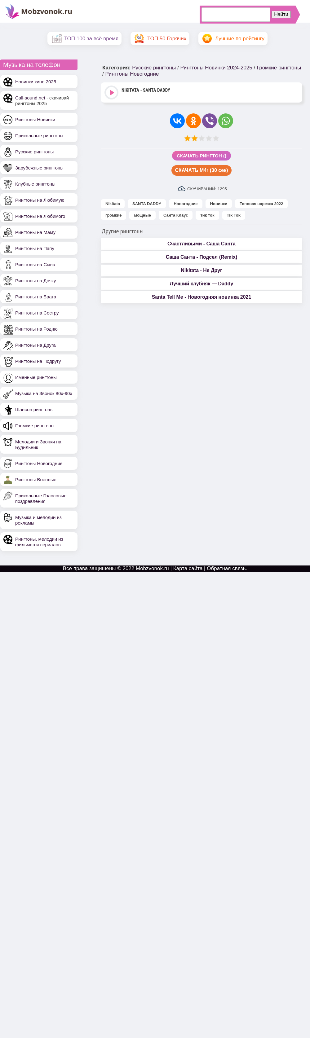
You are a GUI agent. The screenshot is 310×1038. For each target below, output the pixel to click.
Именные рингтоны (36, 377)
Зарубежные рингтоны (39, 167)
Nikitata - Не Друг (201, 270)
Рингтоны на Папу (34, 248)
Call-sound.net (30, 97)
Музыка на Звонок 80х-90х (43, 393)
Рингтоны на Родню (36, 329)
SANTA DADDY (146, 203)
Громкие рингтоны (34, 425)
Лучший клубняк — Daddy (201, 283)
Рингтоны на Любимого (40, 216)
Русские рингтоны (34, 151)
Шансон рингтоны (34, 409)
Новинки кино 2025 (35, 81)
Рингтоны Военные (35, 479)
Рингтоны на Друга (35, 345)
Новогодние (185, 203)
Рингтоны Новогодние (39, 463)
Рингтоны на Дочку (35, 280)
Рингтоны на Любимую (39, 200)
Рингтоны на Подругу (38, 361)
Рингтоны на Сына (35, 264)
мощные (142, 215)
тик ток (207, 215)
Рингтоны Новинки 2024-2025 (216, 68)
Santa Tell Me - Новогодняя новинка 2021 (201, 297)
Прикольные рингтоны (39, 135)
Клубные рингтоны (35, 184)
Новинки (219, 203)
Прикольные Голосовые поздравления (41, 498)
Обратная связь (226, 568)
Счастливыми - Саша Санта (201, 243)
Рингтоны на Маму (35, 232)
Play (112, 93)
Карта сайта (188, 568)
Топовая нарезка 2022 (261, 203)
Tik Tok (234, 215)
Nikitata (112, 203)
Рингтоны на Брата (35, 296)
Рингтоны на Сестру (37, 312)
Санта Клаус (175, 215)
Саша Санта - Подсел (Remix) (201, 257)
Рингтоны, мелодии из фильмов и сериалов (39, 541)
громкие (113, 215)
